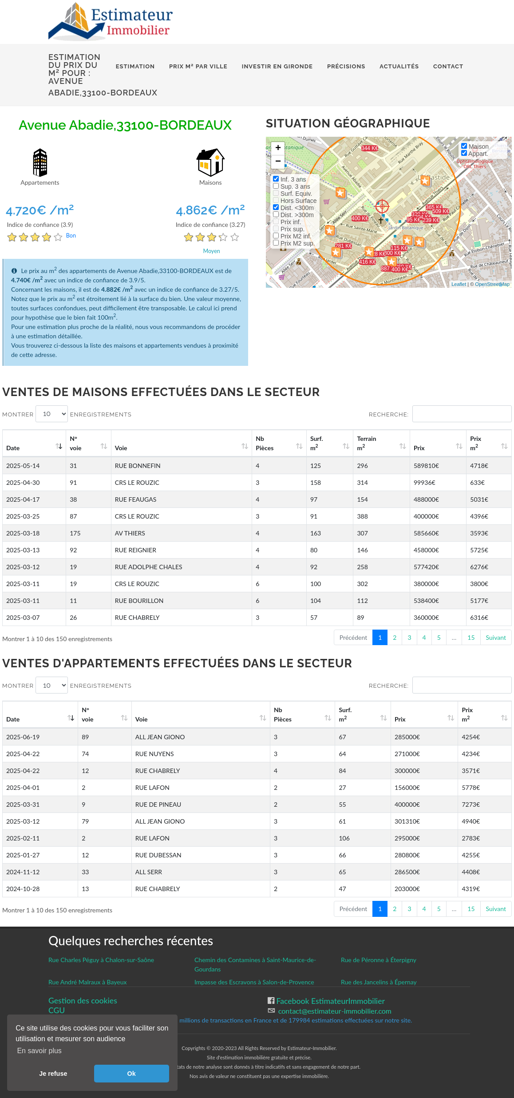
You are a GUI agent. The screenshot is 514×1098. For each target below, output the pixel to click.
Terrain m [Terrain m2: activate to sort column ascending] (366, 443)
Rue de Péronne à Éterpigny (378, 959)
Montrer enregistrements (67, 413)
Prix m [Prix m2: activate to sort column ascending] (475, 443)
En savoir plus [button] (39, 1050)
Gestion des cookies (82, 1000)
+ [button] (278, 148)
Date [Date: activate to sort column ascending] (13, 448)
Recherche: (440, 413)
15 (470, 637)
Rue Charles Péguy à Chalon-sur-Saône (101, 959)
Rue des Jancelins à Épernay (379, 982)
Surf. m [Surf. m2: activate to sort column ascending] (316, 443)
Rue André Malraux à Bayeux (87, 982)
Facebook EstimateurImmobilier (329, 1001)
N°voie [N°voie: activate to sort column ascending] (75, 443)
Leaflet (458, 284)
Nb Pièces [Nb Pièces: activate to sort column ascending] (264, 443)
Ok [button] (131, 1073)
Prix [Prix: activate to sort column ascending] (419, 448)
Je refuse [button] (53, 1073)
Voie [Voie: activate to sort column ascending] (121, 448)
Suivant (496, 637)
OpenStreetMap (492, 284)
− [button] (278, 162)
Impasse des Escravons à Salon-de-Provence (254, 982)
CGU (56, 1010)
